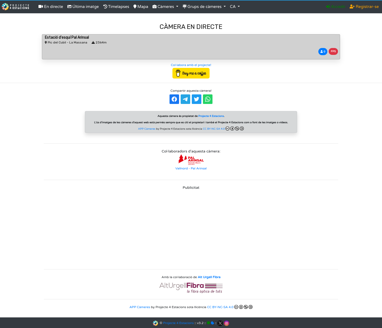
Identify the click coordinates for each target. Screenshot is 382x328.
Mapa (140, 6)
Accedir (335, 6)
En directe (50, 6)
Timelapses (116, 6)
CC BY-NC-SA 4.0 (223, 128)
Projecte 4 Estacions (178, 323)
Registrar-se (364, 6)
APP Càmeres (146, 128)
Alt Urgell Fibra (209, 277)
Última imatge (83, 6)
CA (233, 6)
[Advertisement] (191, 228)
